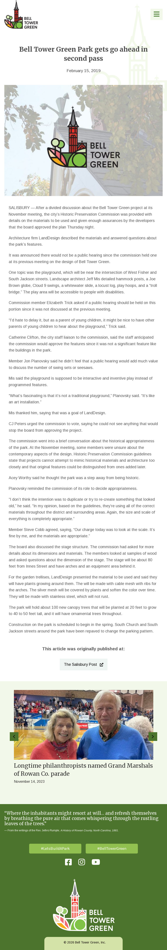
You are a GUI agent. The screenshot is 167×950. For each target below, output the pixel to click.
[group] (83, 743)
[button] (156, 14)
